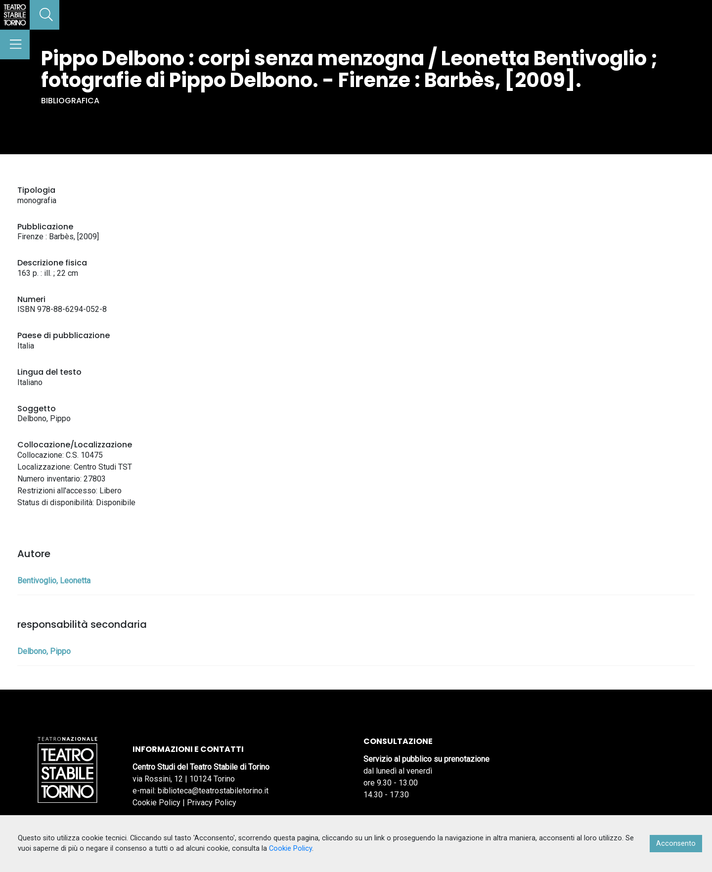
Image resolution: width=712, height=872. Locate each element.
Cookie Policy (156, 802)
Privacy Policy (211, 802)
